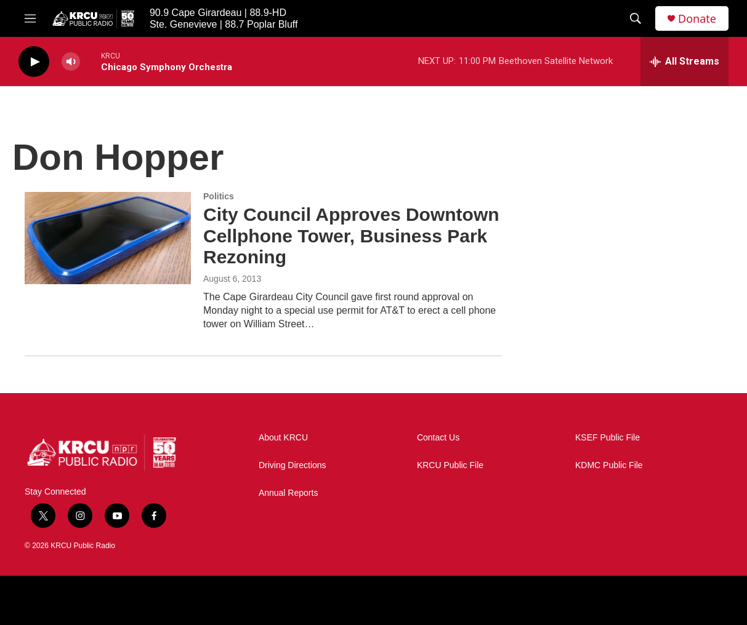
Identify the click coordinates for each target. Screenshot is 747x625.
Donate (697, 18)
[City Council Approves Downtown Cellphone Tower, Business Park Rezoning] (108, 238)
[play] (34, 62)
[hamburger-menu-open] (30, 18)
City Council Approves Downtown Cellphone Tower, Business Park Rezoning (351, 236)
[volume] (70, 62)
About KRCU (283, 437)
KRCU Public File (450, 465)
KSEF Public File (607, 437)
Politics (218, 196)
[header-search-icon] (635, 18)
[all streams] (684, 61)
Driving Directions (292, 465)
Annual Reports (288, 493)
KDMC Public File (609, 465)
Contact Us (438, 437)
